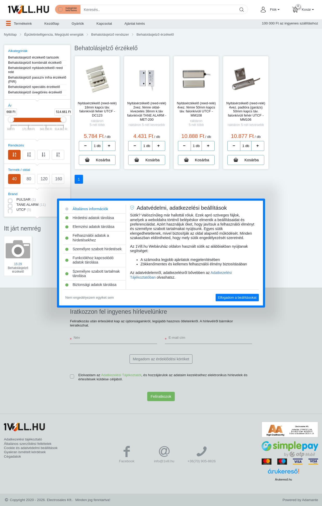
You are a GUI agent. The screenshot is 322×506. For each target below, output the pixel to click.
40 (14, 179)
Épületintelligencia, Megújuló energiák (53, 34)
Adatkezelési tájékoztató (23, 439)
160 (58, 179)
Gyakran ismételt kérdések (25, 452)
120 (44, 179)
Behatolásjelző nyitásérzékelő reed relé (35, 70)
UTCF (23, 210)
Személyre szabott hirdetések (93, 249)
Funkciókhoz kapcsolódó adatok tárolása (89, 260)
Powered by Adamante (300, 500)
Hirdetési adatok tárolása (89, 218)
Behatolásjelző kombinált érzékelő (35, 63)
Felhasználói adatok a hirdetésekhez (87, 238)
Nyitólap (10, 34)
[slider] (11, 119)
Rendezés (16, 145)
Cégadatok (12, 456)
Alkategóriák (18, 51)
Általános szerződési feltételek (27, 444)
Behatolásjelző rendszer (110, 34)
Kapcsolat (104, 23)
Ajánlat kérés (135, 23)
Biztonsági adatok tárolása (91, 285)
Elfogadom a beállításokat (237, 297)
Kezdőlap (51, 23)
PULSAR (26, 199)
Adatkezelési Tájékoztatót (121, 375)
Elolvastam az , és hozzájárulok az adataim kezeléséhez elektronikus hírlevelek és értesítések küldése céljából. (162, 377)
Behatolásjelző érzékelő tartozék (33, 57)
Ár (10, 105)
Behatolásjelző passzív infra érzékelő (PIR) (37, 79)
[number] (97, 146)
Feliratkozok (161, 396)
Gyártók (78, 23)
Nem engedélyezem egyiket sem (89, 297)
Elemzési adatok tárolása (89, 227)
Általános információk (86, 209)
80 (29, 179)
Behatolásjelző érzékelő (155, 34)
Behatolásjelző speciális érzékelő (34, 87)
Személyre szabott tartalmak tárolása (92, 273)
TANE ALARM (31, 205)
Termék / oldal (19, 170)
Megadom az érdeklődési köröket (161, 359)
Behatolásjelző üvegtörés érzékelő (35, 92)
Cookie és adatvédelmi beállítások (30, 448)
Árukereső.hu (283, 479)
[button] (274, 10)
